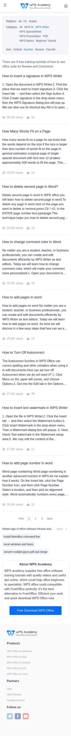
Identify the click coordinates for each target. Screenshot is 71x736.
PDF (45, 36)
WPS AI (28, 27)
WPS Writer (42, 27)
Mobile (33, 21)
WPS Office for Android (18, 662)
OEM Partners (14, 694)
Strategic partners (16, 700)
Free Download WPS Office (35, 610)
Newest (39, 49)
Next (49, 518)
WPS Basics (27, 40)
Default (18, 49)
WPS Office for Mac (17, 657)
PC (25, 21)
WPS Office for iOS (16, 668)
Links (9, 689)
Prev (21, 518)
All (20, 21)
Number (28, 49)
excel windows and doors (18, 544)
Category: (12, 27)
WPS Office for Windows (19, 651)
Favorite (50, 49)
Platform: (11, 21)
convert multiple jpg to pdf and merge (25, 551)
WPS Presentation (30, 36)
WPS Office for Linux (17, 674)
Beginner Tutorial (46, 40)
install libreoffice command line (22, 536)
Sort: (9, 49)
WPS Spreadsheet (30, 31)
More (63, 529)
